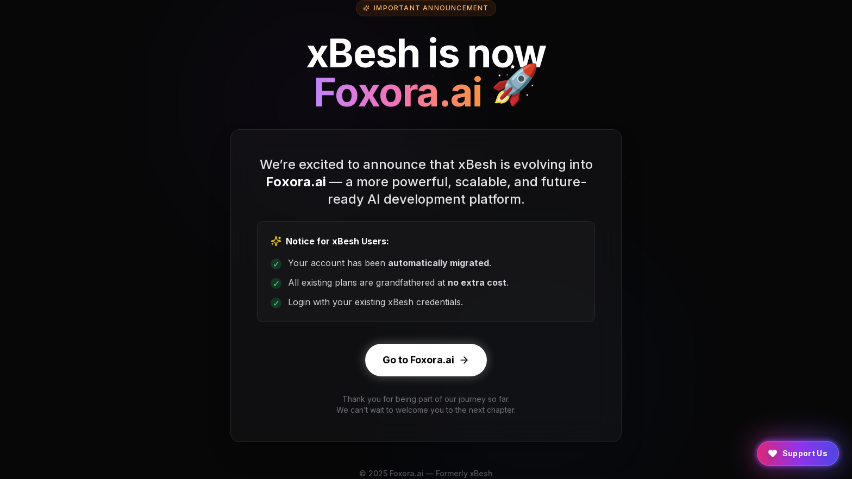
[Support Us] (798, 453)
